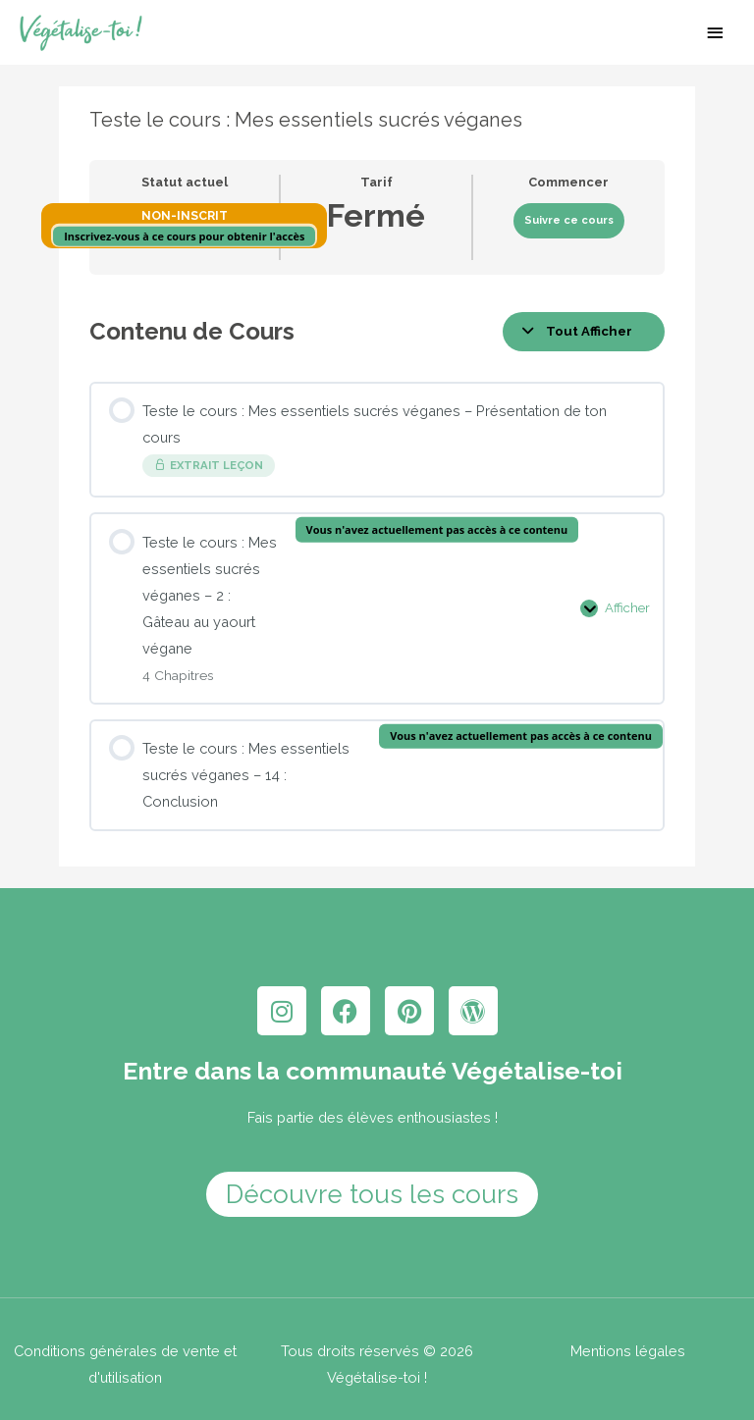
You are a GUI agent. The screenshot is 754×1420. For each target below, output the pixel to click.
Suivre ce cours (569, 228)
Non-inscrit (184, 223)
